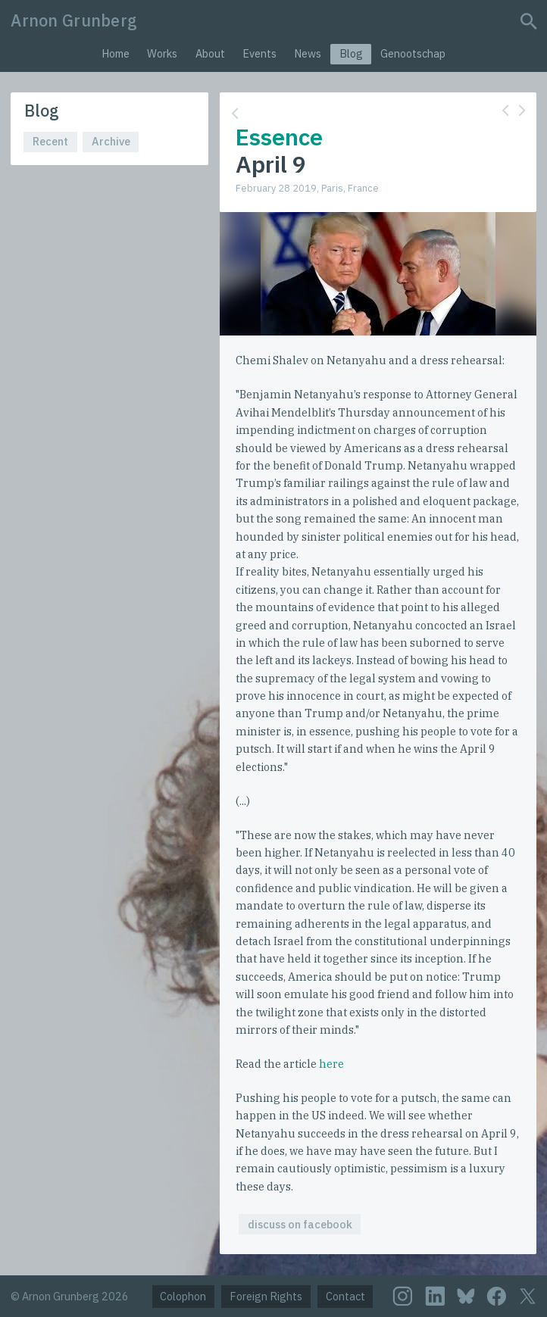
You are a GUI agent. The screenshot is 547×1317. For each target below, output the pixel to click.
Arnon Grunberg (74, 20)
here (331, 1063)
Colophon (183, 1296)
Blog (351, 53)
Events (259, 53)
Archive (111, 141)
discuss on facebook (300, 1224)
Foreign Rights (266, 1296)
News (307, 53)
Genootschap (412, 53)
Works (162, 53)
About (210, 53)
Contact (345, 1296)
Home (116, 53)
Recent (50, 141)
